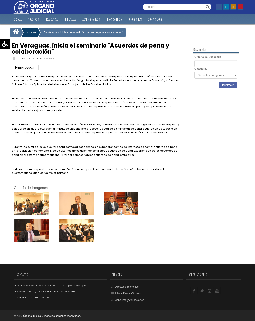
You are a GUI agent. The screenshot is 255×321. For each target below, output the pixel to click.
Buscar (228, 85)
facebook (194, 290)
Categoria (200, 68)
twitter (201, 290)
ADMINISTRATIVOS (91, 19)
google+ (209, 290)
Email (62, 59)
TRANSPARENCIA (114, 19)
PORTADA (17, 19)
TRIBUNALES (70, 19)
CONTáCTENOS (155, 19)
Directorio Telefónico (125, 286)
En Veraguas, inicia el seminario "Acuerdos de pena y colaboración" (83, 32)
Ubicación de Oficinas (126, 293)
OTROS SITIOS (135, 19)
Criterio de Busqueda (207, 56)
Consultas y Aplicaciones (127, 300)
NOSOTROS (33, 19)
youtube (217, 290)
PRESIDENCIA (51, 19)
